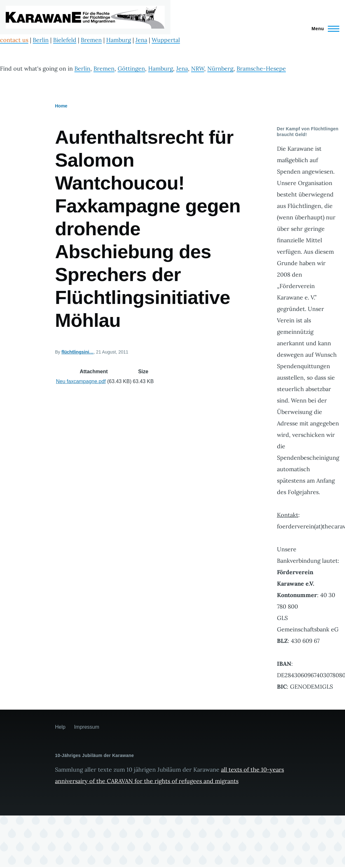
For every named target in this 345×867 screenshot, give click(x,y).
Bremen (91, 40)
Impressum (86, 727)
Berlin (41, 40)
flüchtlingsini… (77, 351)
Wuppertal (166, 40)
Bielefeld (64, 40)
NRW (197, 68)
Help (60, 727)
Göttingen (131, 68)
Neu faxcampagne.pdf (81, 381)
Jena (141, 40)
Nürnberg (220, 68)
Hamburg (118, 40)
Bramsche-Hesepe (261, 68)
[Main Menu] (323, 28)
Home (61, 105)
